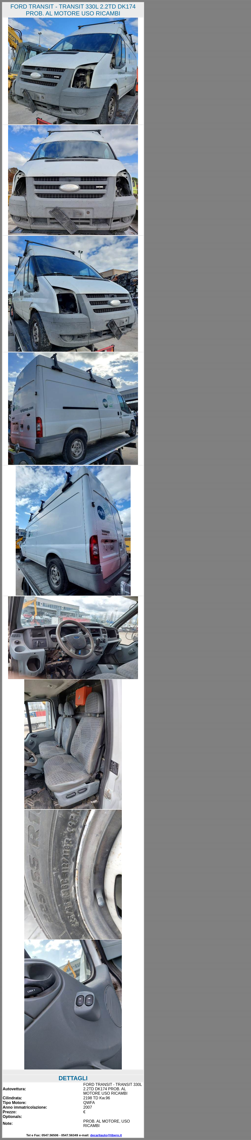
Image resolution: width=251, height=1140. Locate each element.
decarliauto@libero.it (106, 1135)
